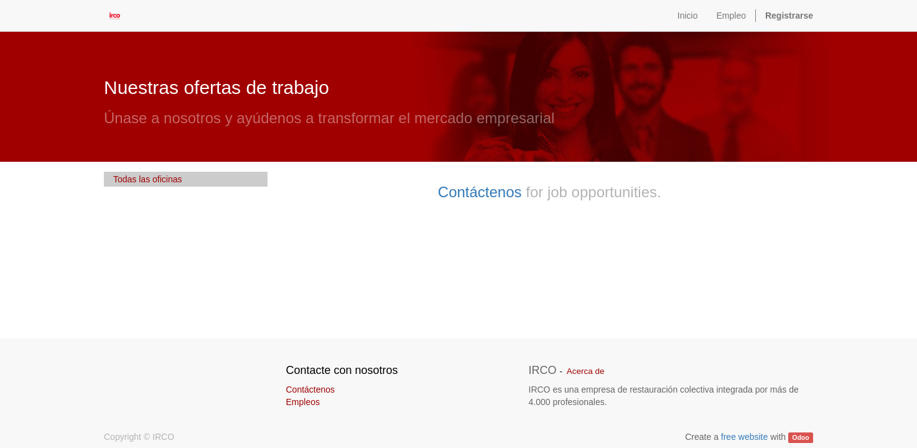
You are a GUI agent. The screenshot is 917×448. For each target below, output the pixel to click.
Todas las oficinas (147, 179)
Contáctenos (480, 192)
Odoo (800, 437)
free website (744, 437)
